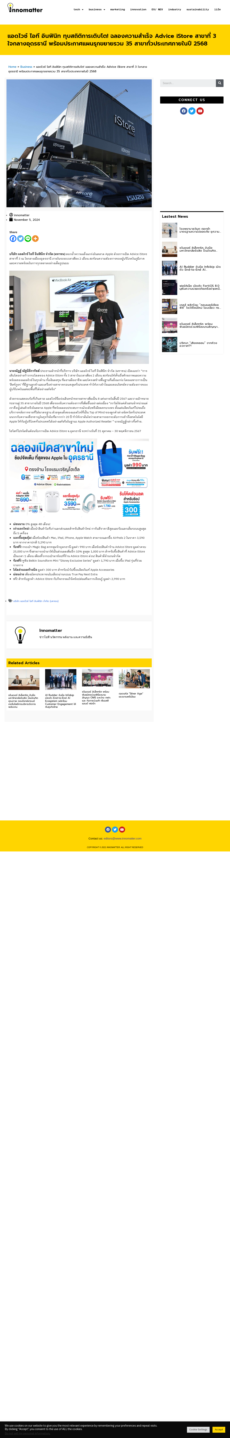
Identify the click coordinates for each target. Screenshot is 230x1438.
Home (12, 67)
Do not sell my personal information (27, 1433)
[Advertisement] (188, 162)
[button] (191, 100)
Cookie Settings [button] (198, 1430)
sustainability (197, 9)
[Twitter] (20, 238)
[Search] (220, 83)
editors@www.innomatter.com (123, 853)
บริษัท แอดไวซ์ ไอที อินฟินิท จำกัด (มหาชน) (35, 601)
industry (174, 9)
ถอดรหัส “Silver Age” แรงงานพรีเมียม (131, 695)
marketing (117, 9)
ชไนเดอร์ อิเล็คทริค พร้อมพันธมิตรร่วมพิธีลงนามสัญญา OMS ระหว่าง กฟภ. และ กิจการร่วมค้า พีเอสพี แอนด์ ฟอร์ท (96, 697)
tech (78, 9)
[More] (35, 238)
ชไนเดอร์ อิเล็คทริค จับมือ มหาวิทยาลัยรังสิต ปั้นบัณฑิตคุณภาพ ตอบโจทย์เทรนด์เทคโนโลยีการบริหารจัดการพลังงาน (23, 701)
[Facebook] (13, 238)
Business (26, 67)
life (217, 9)
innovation (138, 9)
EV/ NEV (157, 9)
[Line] (28, 238)
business (97, 9)
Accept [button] (219, 1430)
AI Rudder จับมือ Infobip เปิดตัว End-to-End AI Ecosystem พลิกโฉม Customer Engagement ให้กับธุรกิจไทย (60, 701)
